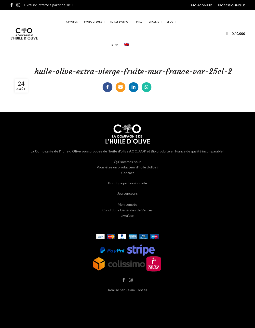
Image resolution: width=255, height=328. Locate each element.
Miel (139, 22)
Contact (127, 173)
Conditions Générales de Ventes (127, 210)
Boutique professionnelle (127, 183)
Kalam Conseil (136, 290)
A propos (72, 22)
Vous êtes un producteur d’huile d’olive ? (128, 167)
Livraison (127, 215)
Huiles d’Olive (119, 22)
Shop (114, 45)
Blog (170, 22)
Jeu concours (127, 193)
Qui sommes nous (127, 162)
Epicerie (154, 22)
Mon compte (201, 5)
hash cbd (127, 300)
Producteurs (93, 22)
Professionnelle (231, 5)
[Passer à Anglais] (126, 45)
